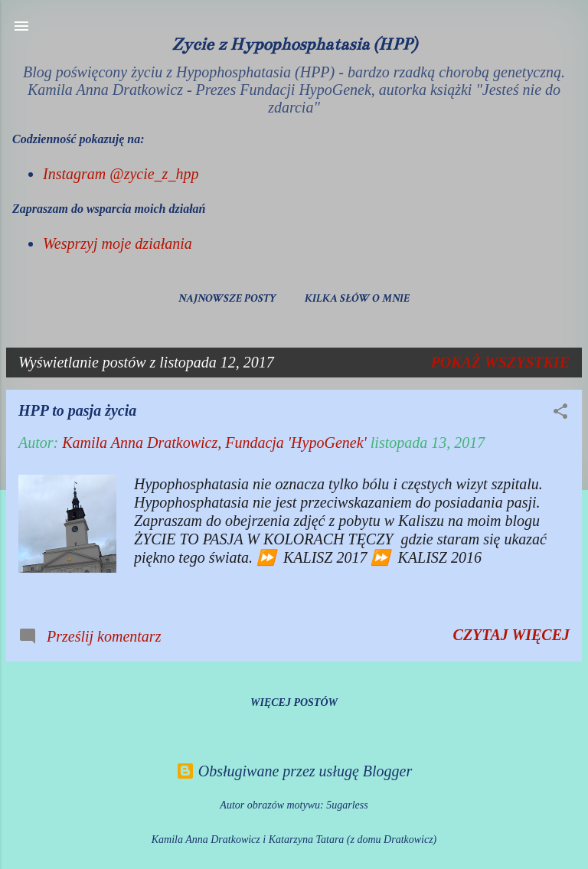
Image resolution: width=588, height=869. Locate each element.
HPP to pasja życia (77, 410)
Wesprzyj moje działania (117, 243)
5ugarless (347, 805)
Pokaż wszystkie (500, 362)
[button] (560, 413)
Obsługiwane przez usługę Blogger (294, 771)
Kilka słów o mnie (357, 298)
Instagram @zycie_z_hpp (120, 173)
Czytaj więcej (511, 634)
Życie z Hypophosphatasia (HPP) (294, 44)
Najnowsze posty (227, 298)
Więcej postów (294, 702)
